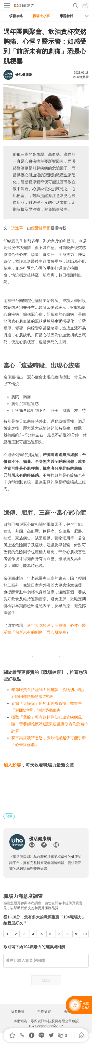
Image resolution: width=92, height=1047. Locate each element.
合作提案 (44, 1011)
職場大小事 (41, 16)
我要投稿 (18, 1011)
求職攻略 (16, 16)
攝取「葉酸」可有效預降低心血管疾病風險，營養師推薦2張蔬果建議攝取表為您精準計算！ (49, 724)
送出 (46, 980)
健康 (9, 816)
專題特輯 (66, 16)
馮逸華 (17, 228)
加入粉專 (12, 765)
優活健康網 (41, 228)
